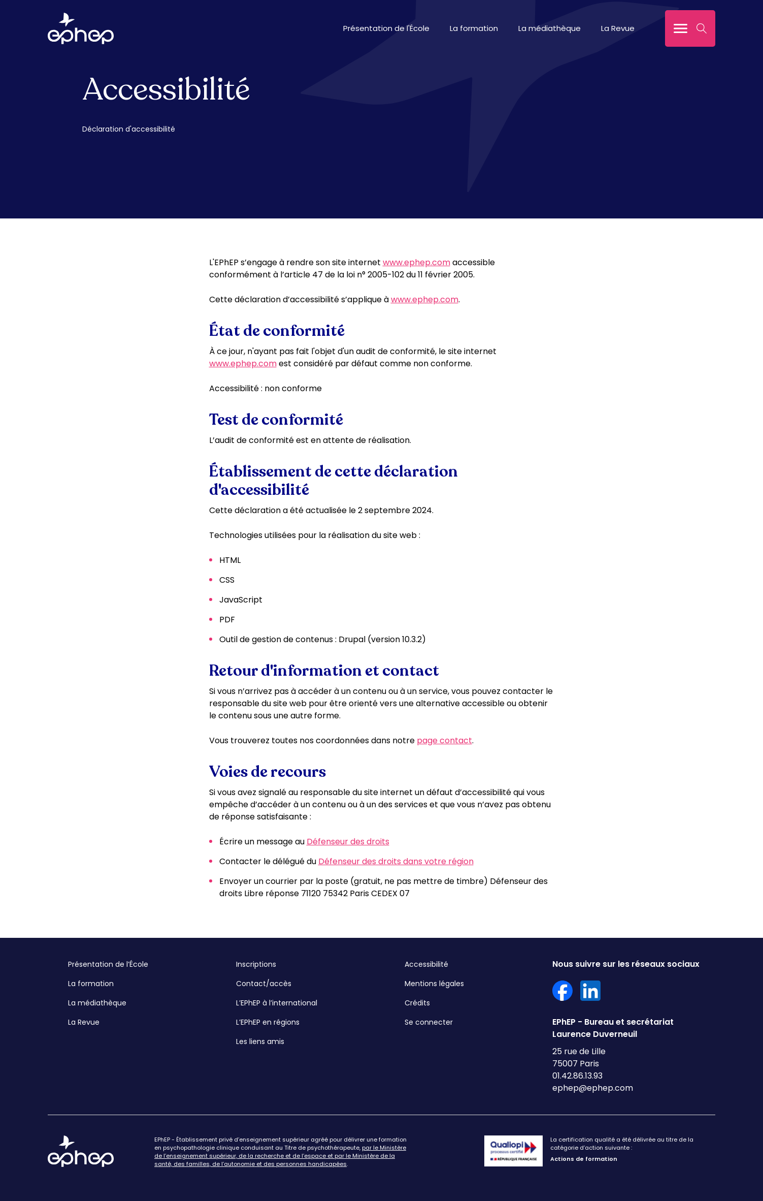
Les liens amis (260, 1041)
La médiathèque (549, 28)
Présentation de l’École (108, 964)
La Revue (618, 28)
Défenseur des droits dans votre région (396, 861)
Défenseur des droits (348, 841)
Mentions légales (434, 983)
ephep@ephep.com (592, 1088)
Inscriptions (256, 964)
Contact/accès (263, 983)
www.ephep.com (416, 262)
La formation (474, 28)
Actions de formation (583, 1159)
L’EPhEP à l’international (276, 1003)
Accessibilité (426, 964)
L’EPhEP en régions (268, 1022)
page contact (444, 740)
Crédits (417, 1003)
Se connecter (429, 1022)
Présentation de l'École (386, 28)
